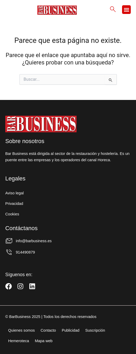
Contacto (48, 330)
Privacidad (14, 203)
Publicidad (70, 330)
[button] (126, 9)
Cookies (12, 214)
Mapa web (43, 341)
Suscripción (95, 330)
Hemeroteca (18, 341)
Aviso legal (14, 193)
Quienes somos (21, 330)
